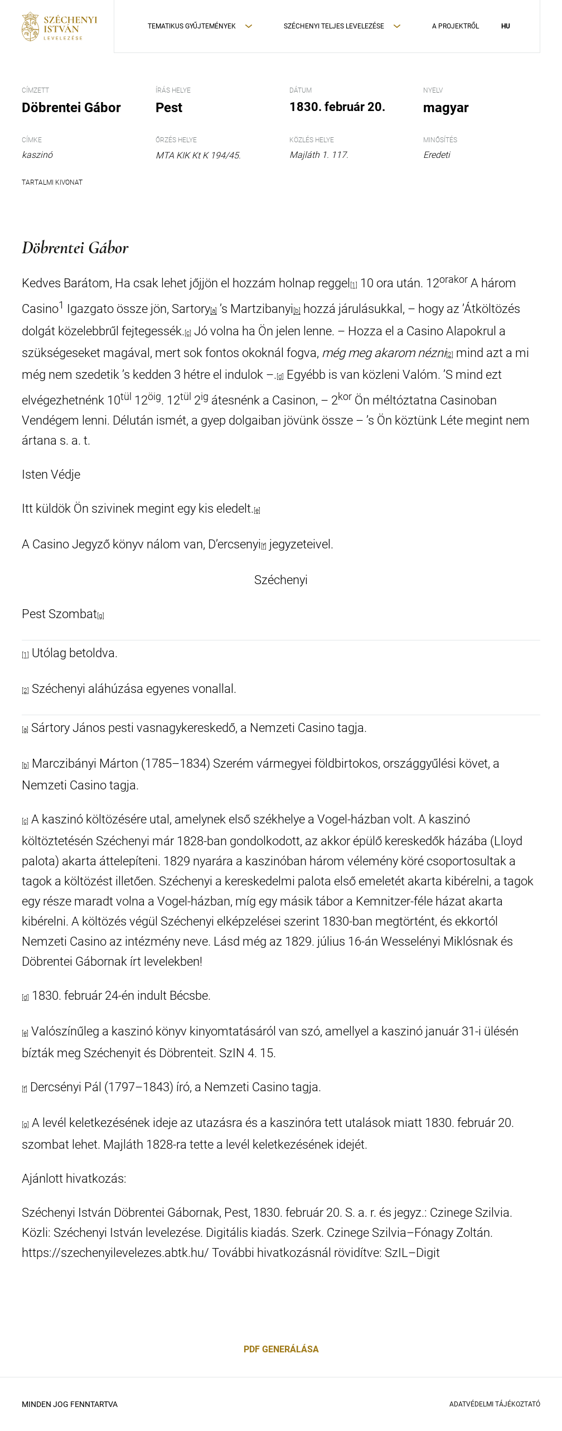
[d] (280, 376)
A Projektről (455, 26)
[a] (213, 311)
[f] (264, 546)
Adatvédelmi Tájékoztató (494, 1404)
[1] (353, 285)
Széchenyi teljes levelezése (334, 26)
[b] (297, 311)
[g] (100, 616)
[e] (257, 510)
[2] (449, 355)
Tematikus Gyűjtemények (192, 26)
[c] (188, 333)
